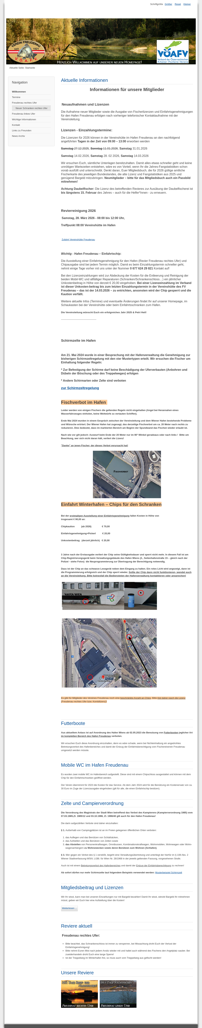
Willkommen (19, 91)
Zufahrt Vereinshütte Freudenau (78, 239)
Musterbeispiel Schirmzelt (168, 872)
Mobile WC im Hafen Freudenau (94, 765)
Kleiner (187, 4)
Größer (168, 4)
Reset (178, 4)
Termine (16, 97)
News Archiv (18, 136)
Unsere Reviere (77, 972)
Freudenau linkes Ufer (23, 113)
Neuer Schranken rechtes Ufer (31, 108)
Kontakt (16, 125)
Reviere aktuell (76, 926)
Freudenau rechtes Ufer (24, 102)
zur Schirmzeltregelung (80, 388)
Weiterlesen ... (69, 908)
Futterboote (73, 723)
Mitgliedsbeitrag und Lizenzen (92, 887)
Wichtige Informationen (24, 119)
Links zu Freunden (21, 130)
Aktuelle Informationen (84, 80)
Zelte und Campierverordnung (92, 803)
